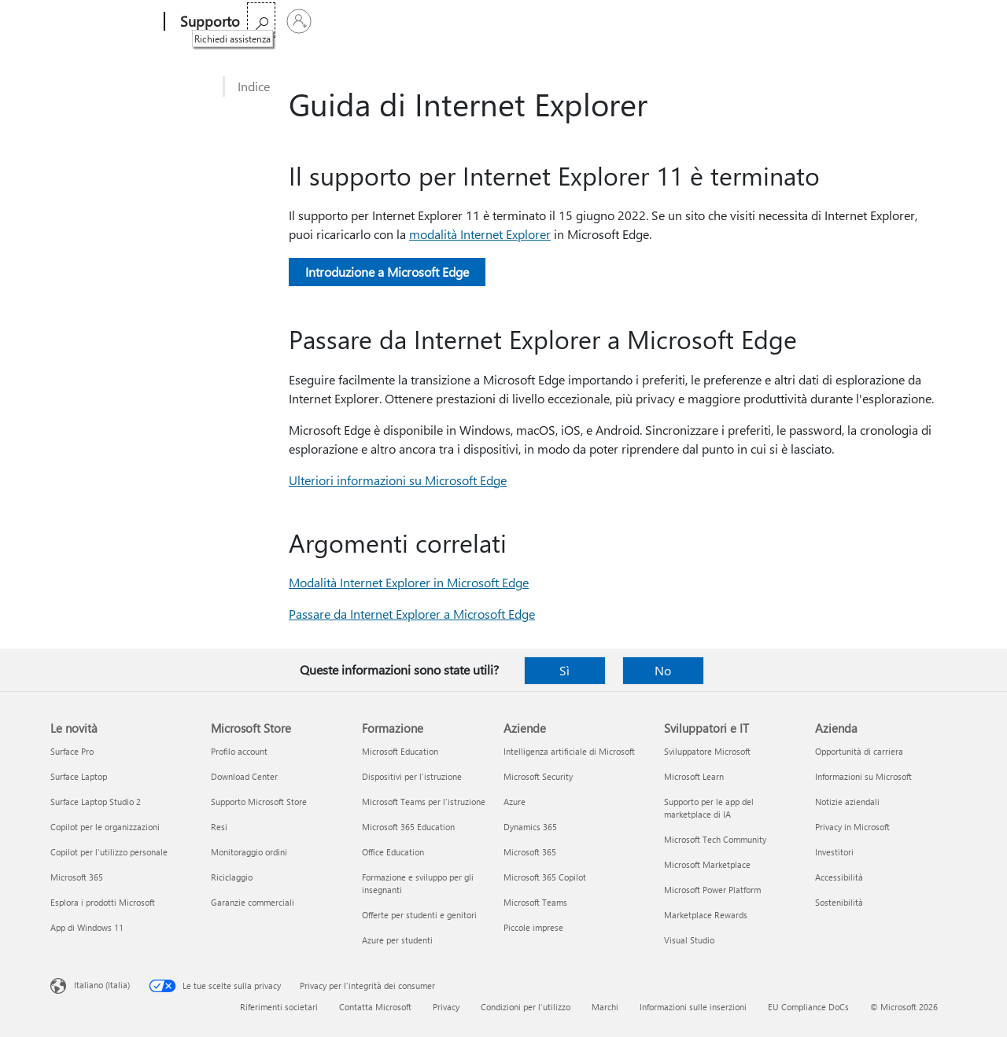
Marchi (605, 1007)
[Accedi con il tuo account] (938, 21)
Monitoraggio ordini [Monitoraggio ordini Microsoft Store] (249, 852)
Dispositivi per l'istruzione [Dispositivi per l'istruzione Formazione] (412, 776)
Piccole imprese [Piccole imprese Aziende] (533, 927)
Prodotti (400, 21)
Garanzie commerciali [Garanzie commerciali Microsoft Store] (252, 902)
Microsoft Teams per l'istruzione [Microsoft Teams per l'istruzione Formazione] (423, 801)
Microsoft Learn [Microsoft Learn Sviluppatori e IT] (694, 776)
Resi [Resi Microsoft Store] (219, 827)
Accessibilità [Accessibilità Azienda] (839, 877)
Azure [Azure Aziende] (515, 801)
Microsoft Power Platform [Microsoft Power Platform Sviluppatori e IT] (712, 889)
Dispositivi (471, 21)
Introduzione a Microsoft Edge (387, 271)
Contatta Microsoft (375, 1007)
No (663, 670)
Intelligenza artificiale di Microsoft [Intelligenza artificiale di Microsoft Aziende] (569, 751)
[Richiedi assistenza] (900, 20)
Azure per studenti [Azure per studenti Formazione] (397, 940)
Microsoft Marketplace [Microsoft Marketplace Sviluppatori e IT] (707, 864)
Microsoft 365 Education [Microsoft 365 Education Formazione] (408, 827)
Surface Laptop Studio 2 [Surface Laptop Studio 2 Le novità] (95, 801)
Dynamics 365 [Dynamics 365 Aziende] (530, 827)
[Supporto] (208, 22)
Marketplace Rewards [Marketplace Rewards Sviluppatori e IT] (705, 915)
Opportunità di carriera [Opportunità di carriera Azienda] (859, 751)
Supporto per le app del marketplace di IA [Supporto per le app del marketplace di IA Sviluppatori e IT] (709, 808)
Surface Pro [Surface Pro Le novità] (72, 751)
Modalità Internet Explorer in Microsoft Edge (409, 582)
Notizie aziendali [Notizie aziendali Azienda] (847, 801)
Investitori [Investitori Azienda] (834, 852)
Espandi (543, 21)
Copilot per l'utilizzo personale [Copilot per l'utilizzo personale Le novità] (109, 852)
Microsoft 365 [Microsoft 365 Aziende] (530, 852)
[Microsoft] (104, 22)
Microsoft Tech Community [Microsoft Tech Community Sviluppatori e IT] (715, 839)
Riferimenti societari (279, 1007)
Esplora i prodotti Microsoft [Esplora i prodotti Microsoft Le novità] (102, 902)
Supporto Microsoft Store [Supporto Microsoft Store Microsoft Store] (259, 801)
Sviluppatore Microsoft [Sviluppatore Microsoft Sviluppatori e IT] (707, 751)
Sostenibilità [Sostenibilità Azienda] (839, 902)
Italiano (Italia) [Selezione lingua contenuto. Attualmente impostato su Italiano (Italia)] (102, 985)
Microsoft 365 (285, 21)
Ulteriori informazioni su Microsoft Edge (398, 480)
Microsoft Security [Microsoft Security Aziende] (538, 776)
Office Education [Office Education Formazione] (393, 852)
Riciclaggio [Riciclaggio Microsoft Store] (232, 877)
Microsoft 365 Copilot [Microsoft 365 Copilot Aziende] (545, 877)
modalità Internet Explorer (480, 234)
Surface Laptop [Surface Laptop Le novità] (78, 776)
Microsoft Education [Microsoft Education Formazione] (400, 751)
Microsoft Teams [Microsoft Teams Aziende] (535, 902)
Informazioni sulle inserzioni (693, 1007)
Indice (254, 86)
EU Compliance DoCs (808, 1007)
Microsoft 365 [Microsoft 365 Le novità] (76, 877)
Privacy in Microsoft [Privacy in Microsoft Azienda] (852, 827)
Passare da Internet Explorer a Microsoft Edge (412, 613)
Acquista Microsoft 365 (648, 21)
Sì (564, 670)
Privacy (446, 1007)
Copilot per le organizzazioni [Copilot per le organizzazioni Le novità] (105, 827)
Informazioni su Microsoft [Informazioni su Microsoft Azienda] (863, 776)
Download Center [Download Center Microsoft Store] (244, 776)
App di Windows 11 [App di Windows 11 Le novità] (87, 927)
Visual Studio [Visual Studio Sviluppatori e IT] (689, 940)
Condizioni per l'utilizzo (525, 1007)
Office (347, 21)
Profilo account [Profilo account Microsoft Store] (239, 751)
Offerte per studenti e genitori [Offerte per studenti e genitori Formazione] (419, 915)
